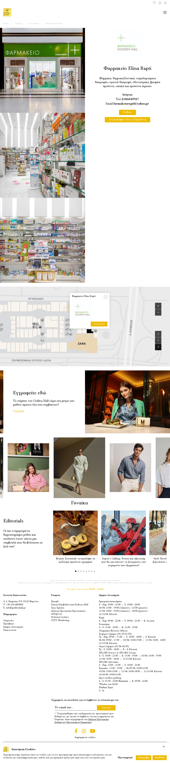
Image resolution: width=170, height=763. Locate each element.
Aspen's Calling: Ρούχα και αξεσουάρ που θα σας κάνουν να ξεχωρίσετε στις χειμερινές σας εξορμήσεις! (123, 562)
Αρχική (5, 24)
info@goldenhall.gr (16, 608)
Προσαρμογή (125, 757)
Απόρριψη (143, 757)
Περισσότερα (99, 324)
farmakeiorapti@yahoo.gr (131, 104)
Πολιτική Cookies (60, 617)
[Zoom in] (158, 306)
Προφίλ (55, 601)
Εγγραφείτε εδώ (29, 393)
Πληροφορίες (10, 614)
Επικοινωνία (9, 630)
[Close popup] (106, 296)
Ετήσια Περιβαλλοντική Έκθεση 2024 (69, 605)
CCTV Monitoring (60, 620)
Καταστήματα (34, 24)
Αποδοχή (160, 757)
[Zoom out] (158, 312)
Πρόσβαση (8, 624)
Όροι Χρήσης (57, 608)
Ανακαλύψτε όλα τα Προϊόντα (127, 119)
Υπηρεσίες (8, 621)
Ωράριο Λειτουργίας (13, 627)
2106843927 (130, 99)
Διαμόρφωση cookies (85, 737)
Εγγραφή (18, 411)
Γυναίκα (84, 503)
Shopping (18, 24)
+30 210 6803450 (14, 605)
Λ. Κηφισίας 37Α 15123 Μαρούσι (22, 601)
